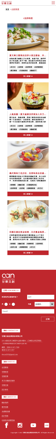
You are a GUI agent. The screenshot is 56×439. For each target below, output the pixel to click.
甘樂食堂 (5, 372)
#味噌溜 (13, 185)
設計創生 (5, 389)
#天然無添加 (23, 70)
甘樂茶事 (5, 376)
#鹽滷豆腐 (33, 129)
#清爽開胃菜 (31, 188)
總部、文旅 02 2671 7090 (10, 347)
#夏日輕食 (13, 70)
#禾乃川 (13, 67)
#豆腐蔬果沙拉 (32, 185)
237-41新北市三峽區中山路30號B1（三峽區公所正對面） (22, 341)
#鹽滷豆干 (33, 70)
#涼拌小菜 (13, 247)
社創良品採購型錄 (8, 420)
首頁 (7, 9)
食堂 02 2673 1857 (8, 350)
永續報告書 (6, 411)
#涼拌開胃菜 (38, 67)
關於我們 (5, 402)
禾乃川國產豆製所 (8, 381)
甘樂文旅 (5, 385)
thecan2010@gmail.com (10, 354)
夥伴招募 (5, 407)
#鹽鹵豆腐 (21, 185)
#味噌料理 (30, 243)
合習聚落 (5, 367)
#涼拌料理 (15, 9)
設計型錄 (5, 416)
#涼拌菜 (20, 67)
